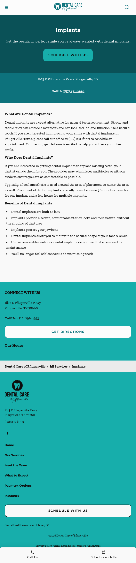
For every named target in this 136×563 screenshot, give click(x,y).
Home (9, 445)
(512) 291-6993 (73, 91)
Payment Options (18, 485)
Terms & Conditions (64, 545)
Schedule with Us (68, 55)
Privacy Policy (44, 545)
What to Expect (16, 475)
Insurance (12, 496)
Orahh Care (93, 545)
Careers (81, 545)
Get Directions (68, 332)
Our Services (14, 455)
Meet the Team (16, 465)
